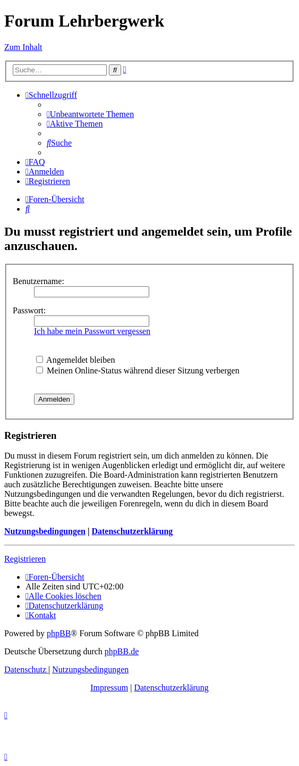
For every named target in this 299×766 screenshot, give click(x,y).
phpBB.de (122, 651)
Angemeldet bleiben (75, 359)
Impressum (109, 687)
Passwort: (29, 310)
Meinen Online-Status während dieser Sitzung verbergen (138, 370)
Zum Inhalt (23, 47)
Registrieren (25, 558)
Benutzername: (38, 281)
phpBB (59, 633)
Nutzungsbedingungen (45, 531)
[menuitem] (90, 114)
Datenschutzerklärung (132, 531)
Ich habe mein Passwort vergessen (92, 331)
